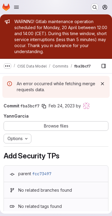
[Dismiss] (102, 83)
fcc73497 (41, 173)
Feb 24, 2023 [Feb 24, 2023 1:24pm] (62, 105)
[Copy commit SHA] (43, 106)
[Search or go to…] (94, 7)
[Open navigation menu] (16, 7)
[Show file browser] (103, 66)
